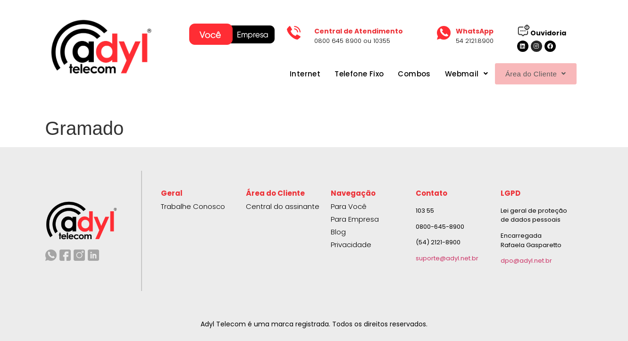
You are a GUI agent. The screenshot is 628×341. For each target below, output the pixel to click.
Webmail (450, 74)
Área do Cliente (528, 74)
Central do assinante (282, 206)
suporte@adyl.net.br (447, 258)
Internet (289, 74)
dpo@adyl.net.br (526, 260)
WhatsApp (475, 31)
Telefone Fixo (343, 74)
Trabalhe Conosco (193, 206)
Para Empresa (355, 219)
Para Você (349, 206)
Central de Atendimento (358, 31)
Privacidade (351, 245)
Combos (399, 74)
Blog (338, 232)
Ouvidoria (548, 33)
